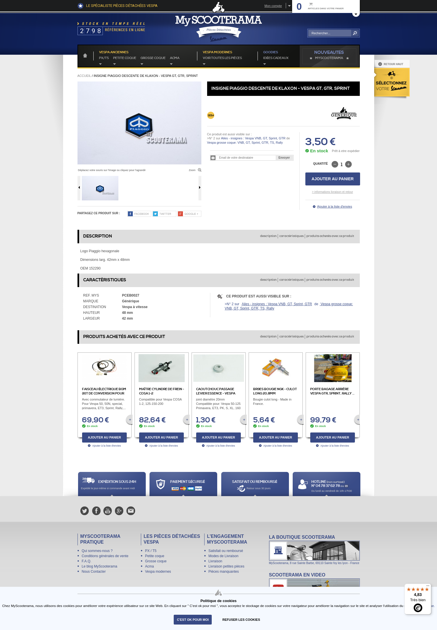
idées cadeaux (276, 58)
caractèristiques (291, 236)
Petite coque (124, 58)
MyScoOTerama (329, 58)
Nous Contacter (94, 572)
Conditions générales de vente (105, 556)
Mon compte (273, 5)
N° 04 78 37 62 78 (325, 486)
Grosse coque (153, 58)
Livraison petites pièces (227, 566)
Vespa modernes (158, 572)
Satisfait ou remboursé (226, 551)
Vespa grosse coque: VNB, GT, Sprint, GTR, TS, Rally (245, 142)
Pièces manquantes (224, 572)
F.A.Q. (86, 561)
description (268, 236)
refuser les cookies (241, 619)
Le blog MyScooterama (99, 566)
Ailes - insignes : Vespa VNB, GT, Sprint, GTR (253, 138)
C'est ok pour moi (193, 619)
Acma (174, 58)
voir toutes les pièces (222, 58)
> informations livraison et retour (332, 191)
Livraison (215, 561)
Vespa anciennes (113, 52)
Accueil (84, 75)
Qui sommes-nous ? (97, 551)
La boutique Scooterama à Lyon (314, 550)
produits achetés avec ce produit (330, 236)
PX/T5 (104, 58)
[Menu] (427, 587)
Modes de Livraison (224, 556)
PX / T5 (151, 551)
